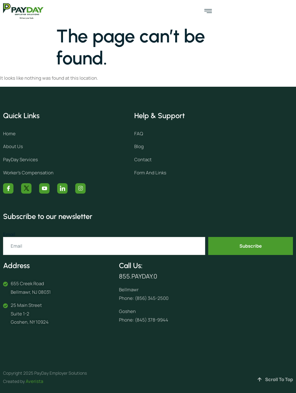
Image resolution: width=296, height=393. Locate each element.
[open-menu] (208, 11)
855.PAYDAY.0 (138, 276)
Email (9, 234)
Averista (34, 381)
